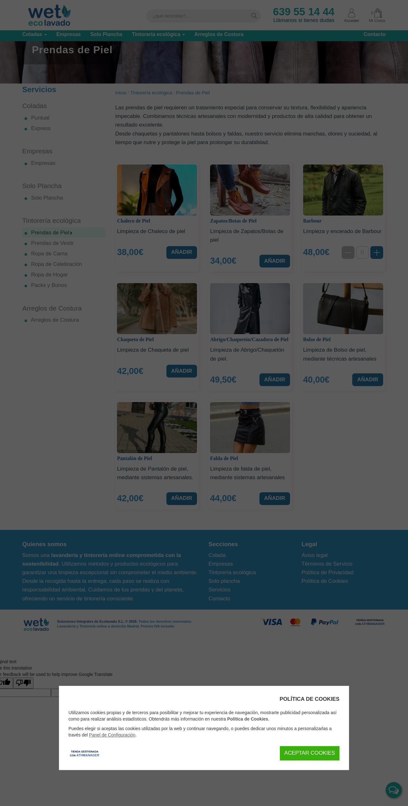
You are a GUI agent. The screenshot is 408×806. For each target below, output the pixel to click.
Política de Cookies (247, 719)
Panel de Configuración (112, 734)
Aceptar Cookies (309, 753)
